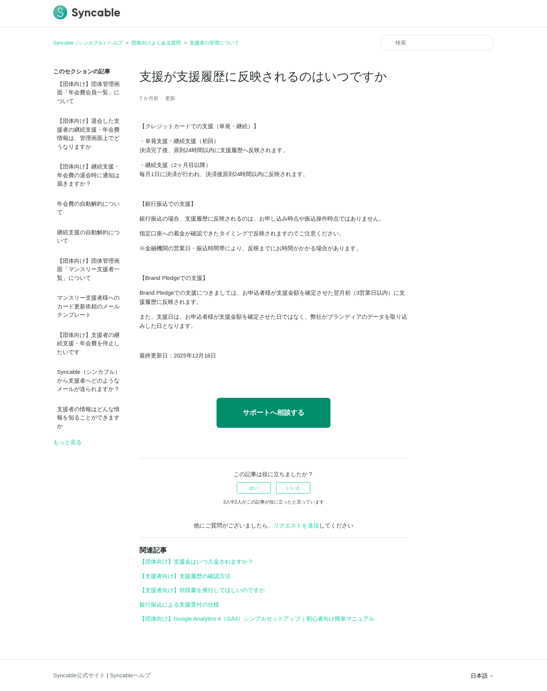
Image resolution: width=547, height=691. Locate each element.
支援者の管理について (214, 43)
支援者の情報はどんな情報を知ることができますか (88, 417)
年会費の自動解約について (88, 208)
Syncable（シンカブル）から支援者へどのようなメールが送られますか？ (88, 380)
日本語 (482, 675)
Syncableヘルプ (130, 675)
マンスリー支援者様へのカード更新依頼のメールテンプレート (88, 306)
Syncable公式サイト (79, 675)
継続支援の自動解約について (88, 236)
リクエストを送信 (296, 525)
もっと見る (67, 442)
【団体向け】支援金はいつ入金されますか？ (196, 561)
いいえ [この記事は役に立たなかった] (293, 488)
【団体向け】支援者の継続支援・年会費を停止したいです (88, 343)
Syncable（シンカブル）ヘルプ (88, 43)
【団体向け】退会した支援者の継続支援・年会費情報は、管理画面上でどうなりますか (88, 134)
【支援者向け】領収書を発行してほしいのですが (202, 590)
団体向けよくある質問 (156, 43)
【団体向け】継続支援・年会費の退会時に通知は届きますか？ (88, 175)
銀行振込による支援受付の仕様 (179, 604)
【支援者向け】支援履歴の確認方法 (185, 576)
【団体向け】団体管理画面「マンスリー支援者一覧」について (88, 269)
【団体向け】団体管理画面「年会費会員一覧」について (88, 92)
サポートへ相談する (273, 412)
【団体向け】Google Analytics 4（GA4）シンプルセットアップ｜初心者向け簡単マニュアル (257, 618)
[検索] (437, 42)
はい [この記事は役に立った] (253, 488)
